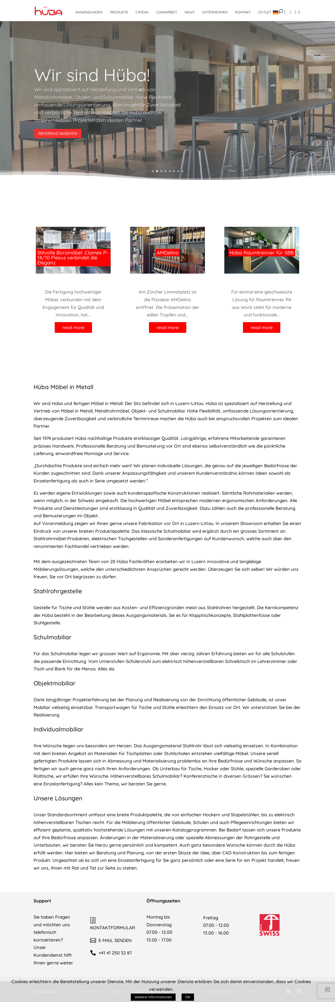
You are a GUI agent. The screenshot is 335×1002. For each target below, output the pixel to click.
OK (187, 997)
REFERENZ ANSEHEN (57, 133)
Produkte (119, 12)
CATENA (142, 12)
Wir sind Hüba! (92, 75)
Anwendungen (88, 12)
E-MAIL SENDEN (111, 940)
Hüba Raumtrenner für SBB (262, 252)
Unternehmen (215, 12)
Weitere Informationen (153, 997)
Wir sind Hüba (48, 403)
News (189, 12)
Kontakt (243, 12)
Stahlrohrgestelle (58, 591)
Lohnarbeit (166, 12)
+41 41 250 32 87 (111, 953)
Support (42, 901)
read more (73, 327)
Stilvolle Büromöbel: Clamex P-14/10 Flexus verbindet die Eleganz (72, 257)
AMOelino (168, 252)
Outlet (264, 12)
